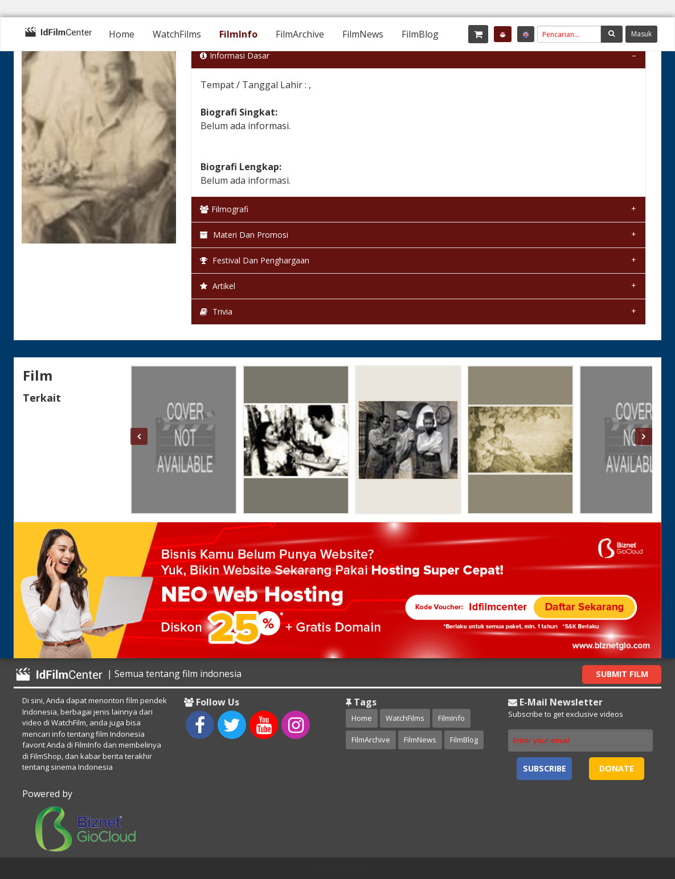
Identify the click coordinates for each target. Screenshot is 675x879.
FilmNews (362, 34)
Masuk (641, 34)
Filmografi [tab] (224, 209)
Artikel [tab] (217, 285)
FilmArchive (300, 34)
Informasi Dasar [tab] (234, 55)
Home (121, 34)
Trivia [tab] (216, 311)
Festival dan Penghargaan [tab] (254, 260)
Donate (616, 768)
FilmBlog (420, 34)
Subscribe (544, 768)
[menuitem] (122, 34)
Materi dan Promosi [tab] (244, 234)
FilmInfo (238, 34)
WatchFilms (177, 34)
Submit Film (622, 673)
